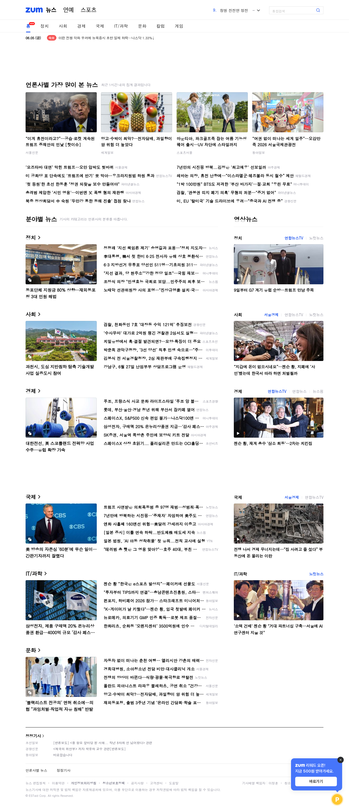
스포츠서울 (184, 152)
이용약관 (58, 783)
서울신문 (32, 152)
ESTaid (33, 796)
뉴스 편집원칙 (36, 783)
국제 (100, 26)
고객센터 (156, 783)
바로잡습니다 (62, 755)
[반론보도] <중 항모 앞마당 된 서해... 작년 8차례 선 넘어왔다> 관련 (102, 742)
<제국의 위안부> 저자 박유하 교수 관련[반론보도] (89, 748)
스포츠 (88, 10)
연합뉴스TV (293, 238)
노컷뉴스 (316, 238)
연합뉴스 (299, 391)
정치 (44, 26)
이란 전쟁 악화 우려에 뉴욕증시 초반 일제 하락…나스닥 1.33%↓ (107, 37)
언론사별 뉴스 (36, 770)
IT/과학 (121, 26)
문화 (142, 26)
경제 (81, 26)
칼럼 (160, 26)
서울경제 (271, 314)
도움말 (173, 783)
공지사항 (137, 783)
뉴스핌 (318, 391)
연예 (68, 10)
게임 (179, 26)
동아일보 (258, 152)
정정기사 (33, 736)
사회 (63, 26)
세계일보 (107, 152)
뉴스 (51, 10)
